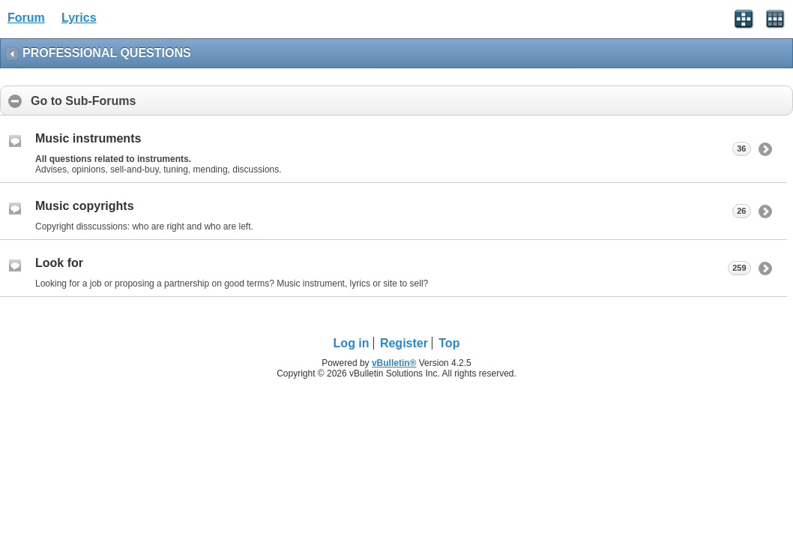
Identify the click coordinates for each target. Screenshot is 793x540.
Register (404, 343)
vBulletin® (394, 363)
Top (448, 343)
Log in (352, 343)
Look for (59, 262)
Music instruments (88, 138)
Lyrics (79, 17)
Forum (26, 17)
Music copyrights (84, 206)
